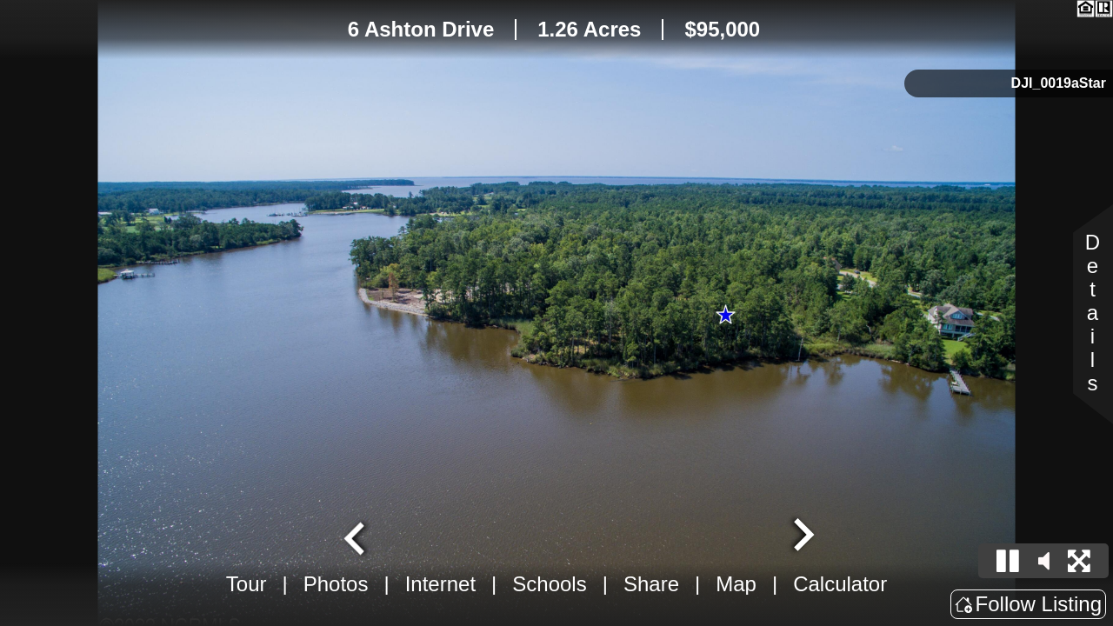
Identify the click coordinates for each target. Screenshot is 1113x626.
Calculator (840, 584)
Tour (246, 584)
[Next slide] (801, 536)
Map (736, 584)
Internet (440, 584)
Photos (336, 584)
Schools (549, 584)
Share (651, 584)
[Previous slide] (356, 536)
